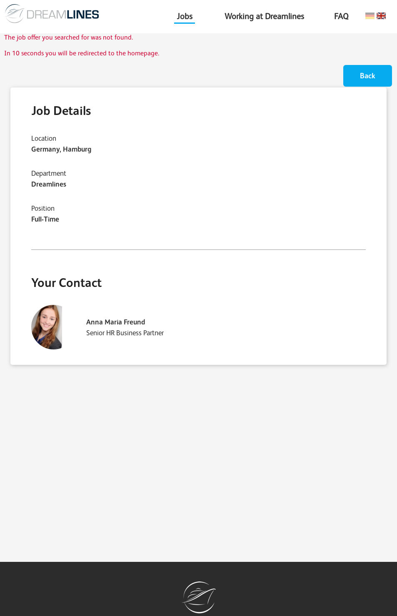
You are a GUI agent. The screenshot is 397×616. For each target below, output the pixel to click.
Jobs (184, 16)
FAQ (341, 16)
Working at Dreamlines (264, 16)
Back (367, 75)
